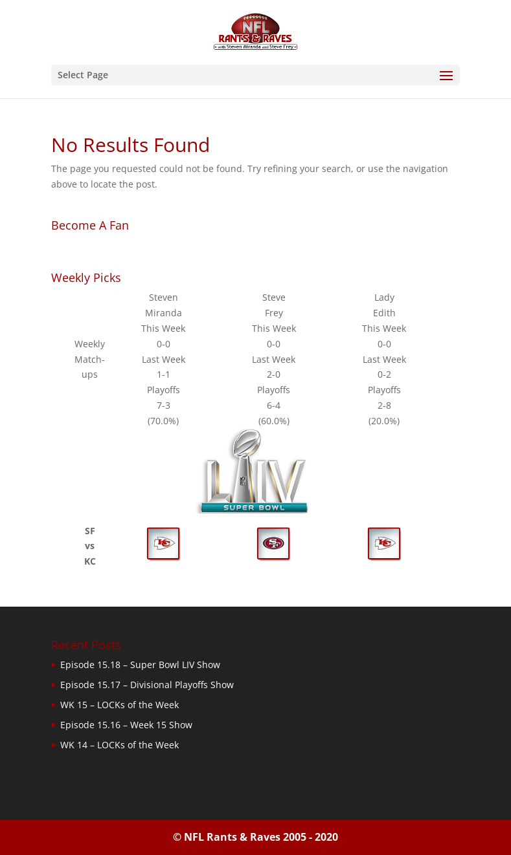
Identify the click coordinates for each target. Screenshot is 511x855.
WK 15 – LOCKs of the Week (119, 704)
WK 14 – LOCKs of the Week (119, 745)
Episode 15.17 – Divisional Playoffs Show (147, 684)
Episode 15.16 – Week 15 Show (126, 725)
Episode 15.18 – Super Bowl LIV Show (140, 664)
